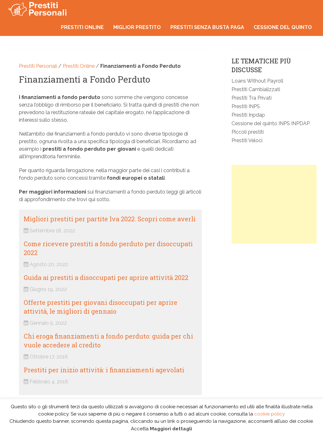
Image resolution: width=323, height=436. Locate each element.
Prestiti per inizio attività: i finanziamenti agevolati (104, 370)
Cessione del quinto (283, 27)
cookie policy (269, 414)
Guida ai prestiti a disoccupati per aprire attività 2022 (106, 277)
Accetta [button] (140, 429)
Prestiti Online (79, 66)
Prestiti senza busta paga (207, 27)
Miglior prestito (137, 27)
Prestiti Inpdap (248, 115)
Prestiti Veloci (247, 140)
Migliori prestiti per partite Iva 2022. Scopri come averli (110, 219)
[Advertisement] (277, 204)
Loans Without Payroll (257, 81)
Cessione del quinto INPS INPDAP (271, 123)
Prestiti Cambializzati (256, 89)
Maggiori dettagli (171, 429)
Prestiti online (82, 27)
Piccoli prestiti (248, 132)
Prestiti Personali (38, 66)
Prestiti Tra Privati (252, 98)
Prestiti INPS (246, 106)
